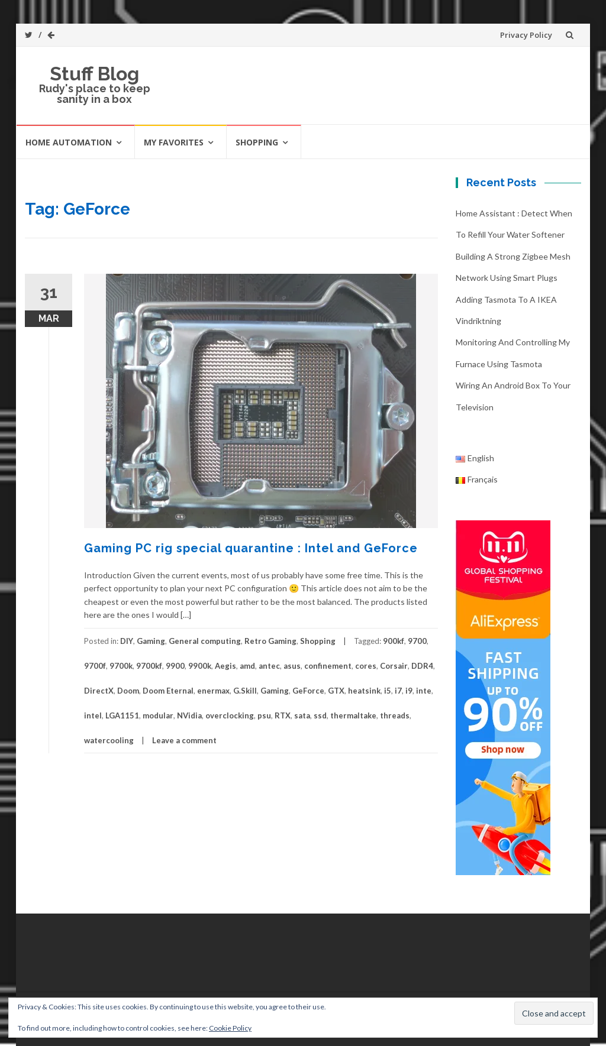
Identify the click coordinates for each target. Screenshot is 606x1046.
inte (423, 690)
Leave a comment (184, 740)
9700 (417, 641)
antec (269, 666)
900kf (393, 641)
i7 (398, 690)
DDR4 (422, 666)
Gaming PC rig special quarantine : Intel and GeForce (251, 548)
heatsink (364, 690)
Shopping (257, 142)
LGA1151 (122, 715)
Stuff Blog (94, 74)
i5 (387, 690)
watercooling (109, 740)
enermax (213, 690)
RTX (283, 715)
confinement (328, 666)
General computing (205, 641)
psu (264, 715)
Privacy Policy (526, 35)
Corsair (394, 666)
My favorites (174, 142)
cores (365, 666)
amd (247, 666)
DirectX (99, 690)
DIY (126, 641)
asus (292, 666)
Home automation (68, 142)
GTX (336, 690)
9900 (175, 666)
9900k (199, 666)
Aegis (225, 666)
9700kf (149, 666)
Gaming (151, 641)
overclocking (229, 715)
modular (158, 715)
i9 (408, 690)
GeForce (308, 690)
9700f (95, 666)
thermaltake (353, 715)
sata (302, 715)
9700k (121, 666)
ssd (320, 715)
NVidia (189, 715)
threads (395, 715)
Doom (128, 690)
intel (93, 715)
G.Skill (245, 690)
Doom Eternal (168, 690)
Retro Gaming (270, 641)
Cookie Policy (230, 1028)
